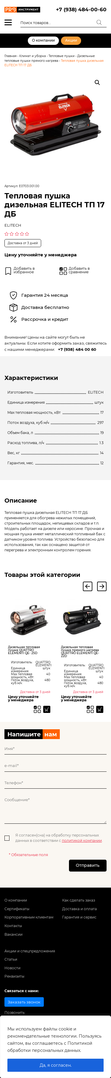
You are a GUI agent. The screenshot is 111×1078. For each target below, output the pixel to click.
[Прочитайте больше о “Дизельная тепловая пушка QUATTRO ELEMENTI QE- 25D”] (46, 709)
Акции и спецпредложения (29, 952)
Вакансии (13, 935)
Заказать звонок (24, 1002)
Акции (71, 40)
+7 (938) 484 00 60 (77, 349)
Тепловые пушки (62, 56)
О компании (43, 40)
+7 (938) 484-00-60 (81, 9)
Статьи (10, 960)
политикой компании (82, 841)
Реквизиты (14, 977)
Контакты (13, 927)
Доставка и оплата (79, 910)
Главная (10, 56)
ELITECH (12, 225)
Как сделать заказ (78, 901)
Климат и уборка (32, 56)
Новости (12, 969)
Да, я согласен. (56, 1065)
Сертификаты (16, 910)
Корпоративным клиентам (28, 918)
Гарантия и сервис (79, 918)
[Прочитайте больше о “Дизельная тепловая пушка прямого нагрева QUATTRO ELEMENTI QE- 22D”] (99, 709)
